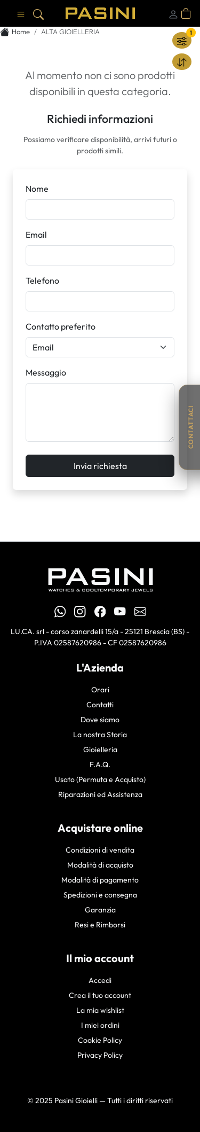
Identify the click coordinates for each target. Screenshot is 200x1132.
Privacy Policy (100, 1055)
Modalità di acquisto (100, 865)
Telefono (42, 280)
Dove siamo (100, 719)
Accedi (100, 980)
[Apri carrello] (186, 13)
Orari (100, 689)
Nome (37, 188)
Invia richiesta (100, 465)
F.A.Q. (100, 764)
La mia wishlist (100, 1010)
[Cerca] (38, 13)
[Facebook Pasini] (100, 611)
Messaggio (46, 372)
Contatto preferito (60, 326)
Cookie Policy (100, 1040)
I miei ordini (100, 1025)
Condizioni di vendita (100, 850)
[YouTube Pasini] (120, 611)
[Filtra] (181, 40)
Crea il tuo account (100, 995)
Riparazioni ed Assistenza (100, 794)
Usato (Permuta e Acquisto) (100, 779)
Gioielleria (100, 749)
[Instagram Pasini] (80, 611)
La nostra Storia (100, 734)
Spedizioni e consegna (100, 895)
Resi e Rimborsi (100, 925)
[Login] (173, 13)
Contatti (100, 704)
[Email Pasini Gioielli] (140, 611)
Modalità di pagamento (100, 880)
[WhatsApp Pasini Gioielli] (60, 611)
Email (36, 234)
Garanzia (100, 910)
